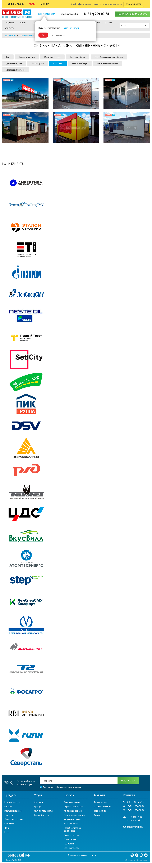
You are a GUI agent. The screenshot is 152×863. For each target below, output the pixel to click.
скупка (33, 3)
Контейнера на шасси (73, 811)
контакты (9, 27)
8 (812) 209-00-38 (133, 803)
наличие (45, 3)
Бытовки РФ (10, 34)
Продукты (9, 22)
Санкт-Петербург (46, 13)
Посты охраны (43, 63)
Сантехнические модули (123, 63)
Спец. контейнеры (92, 63)
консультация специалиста (132, 13)
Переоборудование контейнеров (125, 56)
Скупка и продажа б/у (43, 811)
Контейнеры (9, 824)
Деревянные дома (16, 63)
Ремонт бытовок (41, 815)
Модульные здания (61, 56)
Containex (8, 815)
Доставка (38, 802)
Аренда (37, 807)
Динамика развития (102, 807)
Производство (100, 802)
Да (43, 34)
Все (9, 56)
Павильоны (67, 63)
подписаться (127, 781)
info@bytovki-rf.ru (133, 827)
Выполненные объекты (29, 34)
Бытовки (8, 807)
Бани (6, 832)
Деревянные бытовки (17, 69)
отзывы (108, 22)
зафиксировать (134, 3)
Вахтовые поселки (31, 56)
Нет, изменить (57, 34)
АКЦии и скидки (16, 3)
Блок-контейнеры (90, 56)
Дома (6, 828)
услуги (23, 22)
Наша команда (100, 811)
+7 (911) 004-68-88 (133, 807)
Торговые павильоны (13, 819)
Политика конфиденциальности (82, 855)
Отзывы (97, 815)
